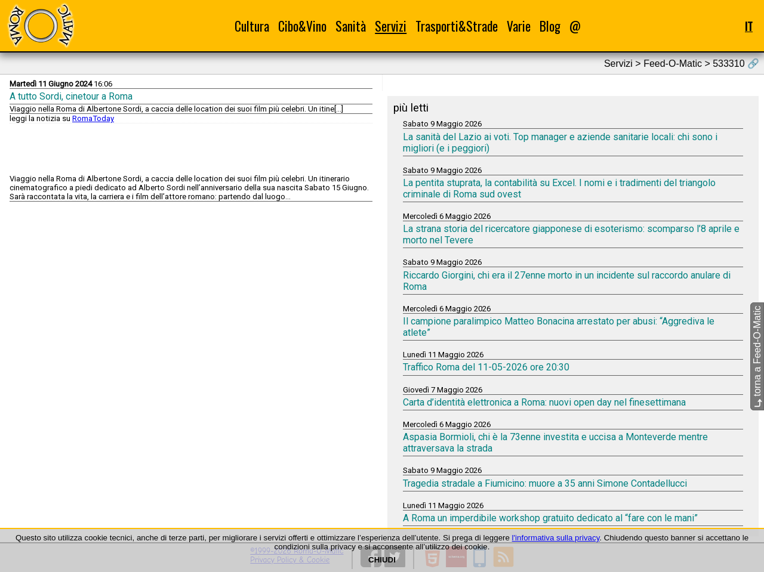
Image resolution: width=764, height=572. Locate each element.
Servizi (390, 26)
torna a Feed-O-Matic (757, 357)
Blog (550, 26)
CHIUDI (382, 559)
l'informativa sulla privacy (556, 537)
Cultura (252, 26)
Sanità (350, 26)
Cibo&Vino (302, 26)
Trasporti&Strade (456, 26)
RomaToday (93, 118)
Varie (519, 26)
